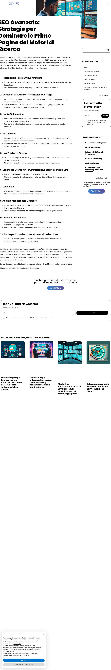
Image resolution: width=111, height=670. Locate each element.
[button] (43, 634)
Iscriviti (105, 116)
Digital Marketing (89, 79)
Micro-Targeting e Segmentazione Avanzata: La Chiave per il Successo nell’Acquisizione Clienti (11, 383)
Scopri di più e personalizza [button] (24, 664)
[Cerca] (108, 50)
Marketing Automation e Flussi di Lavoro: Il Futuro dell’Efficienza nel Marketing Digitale (69, 389)
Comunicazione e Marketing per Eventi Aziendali (94, 170)
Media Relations (89, 83)
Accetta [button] (23, 660)
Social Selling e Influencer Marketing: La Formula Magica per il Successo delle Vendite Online (41, 382)
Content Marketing (90, 75)
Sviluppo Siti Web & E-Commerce (94, 153)
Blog (85, 67)
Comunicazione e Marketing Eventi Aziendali (95, 88)
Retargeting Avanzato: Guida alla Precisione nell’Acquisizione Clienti (98, 388)
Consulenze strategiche (95, 143)
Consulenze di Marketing (92, 71)
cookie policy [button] (17, 644)
